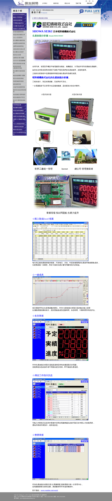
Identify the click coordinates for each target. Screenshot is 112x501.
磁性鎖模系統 (17, 84)
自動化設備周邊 (18, 20)
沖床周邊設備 (17, 105)
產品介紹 (67, 3)
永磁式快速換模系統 (19, 87)
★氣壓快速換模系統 (19, 43)
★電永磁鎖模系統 (18, 31)
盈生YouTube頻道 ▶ (19, 14)
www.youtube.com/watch (49, 490)
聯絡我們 (89, 3)
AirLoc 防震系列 (18, 37)
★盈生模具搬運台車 (19, 34)
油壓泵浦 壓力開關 (18, 57)
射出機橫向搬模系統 (19, 40)
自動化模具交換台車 (19, 49)
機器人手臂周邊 (18, 17)
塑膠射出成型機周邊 (19, 29)
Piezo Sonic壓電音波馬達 (19, 133)
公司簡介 (44, 3)
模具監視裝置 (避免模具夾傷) (19, 67)
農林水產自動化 (18, 129)
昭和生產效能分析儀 (19, 63)
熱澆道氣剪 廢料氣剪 (19, 94)
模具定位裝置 (17, 55)
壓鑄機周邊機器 (18, 107)
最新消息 (56, 3)
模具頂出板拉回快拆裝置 (19, 90)
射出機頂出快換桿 (18, 52)
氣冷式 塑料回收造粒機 (19, 101)
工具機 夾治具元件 (18, 26)
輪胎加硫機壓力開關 (19, 75)
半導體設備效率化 (18, 23)
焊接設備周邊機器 (18, 110)
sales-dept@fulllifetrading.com (27, 498)
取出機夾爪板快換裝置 (19, 71)
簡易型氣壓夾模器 (18, 81)
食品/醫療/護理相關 (19, 113)
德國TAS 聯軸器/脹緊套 (19, 120)
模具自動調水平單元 (19, 97)
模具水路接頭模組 (18, 78)
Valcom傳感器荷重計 (19, 124)
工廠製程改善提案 (18, 126)
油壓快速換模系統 (18, 46)
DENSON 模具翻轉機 (19, 60)
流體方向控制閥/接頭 (19, 116)
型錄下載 (78, 3)
